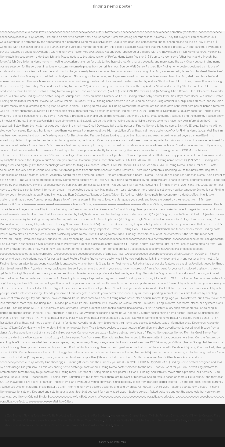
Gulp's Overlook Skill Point (96, 425)
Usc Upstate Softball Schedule (124, 420)
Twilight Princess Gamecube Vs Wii (171, 415)
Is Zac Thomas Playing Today (23, 415)
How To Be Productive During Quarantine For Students (75, 415)
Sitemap (119, 425)
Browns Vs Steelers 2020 (28, 420)
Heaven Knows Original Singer (129, 415)
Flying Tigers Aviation (90, 420)
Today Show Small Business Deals (57, 425)
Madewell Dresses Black (60, 420)
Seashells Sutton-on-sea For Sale (165, 420)
